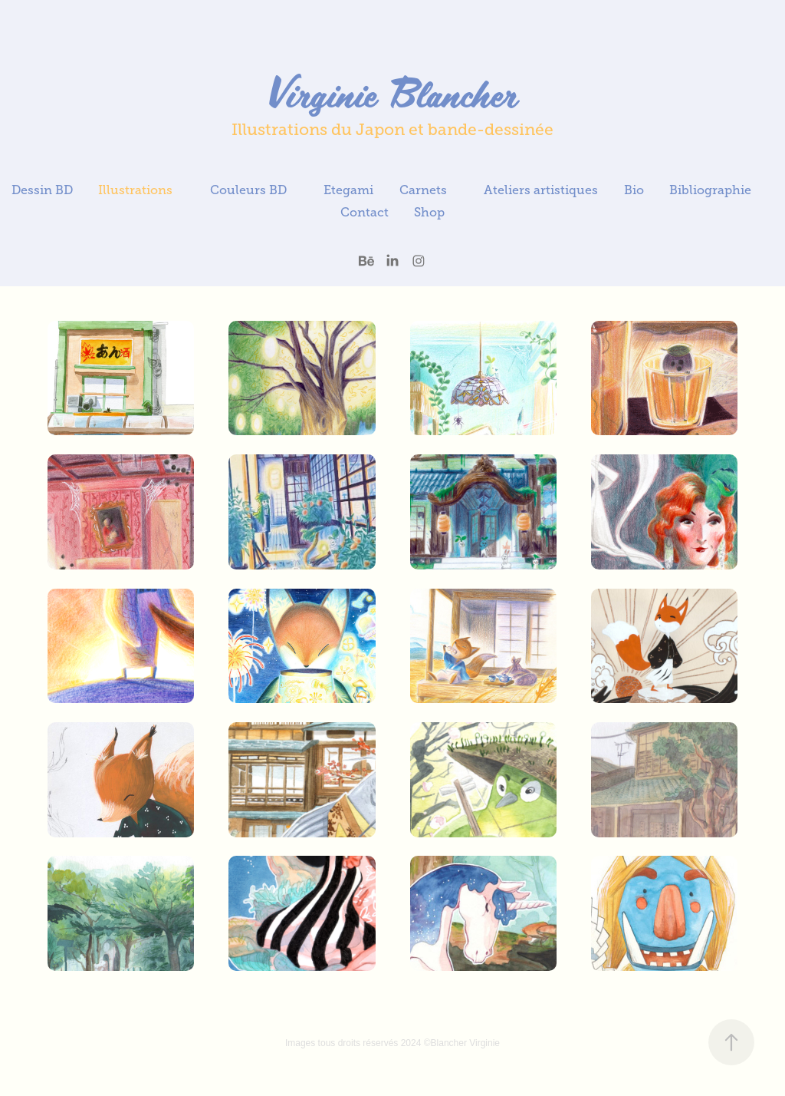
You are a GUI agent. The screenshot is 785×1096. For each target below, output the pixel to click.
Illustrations (135, 190)
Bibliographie (710, 190)
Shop (429, 213)
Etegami (348, 190)
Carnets (423, 190)
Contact (364, 213)
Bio (634, 190)
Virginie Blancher (392, 92)
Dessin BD (42, 190)
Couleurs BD (248, 190)
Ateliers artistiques (541, 190)
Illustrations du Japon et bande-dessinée (392, 129)
